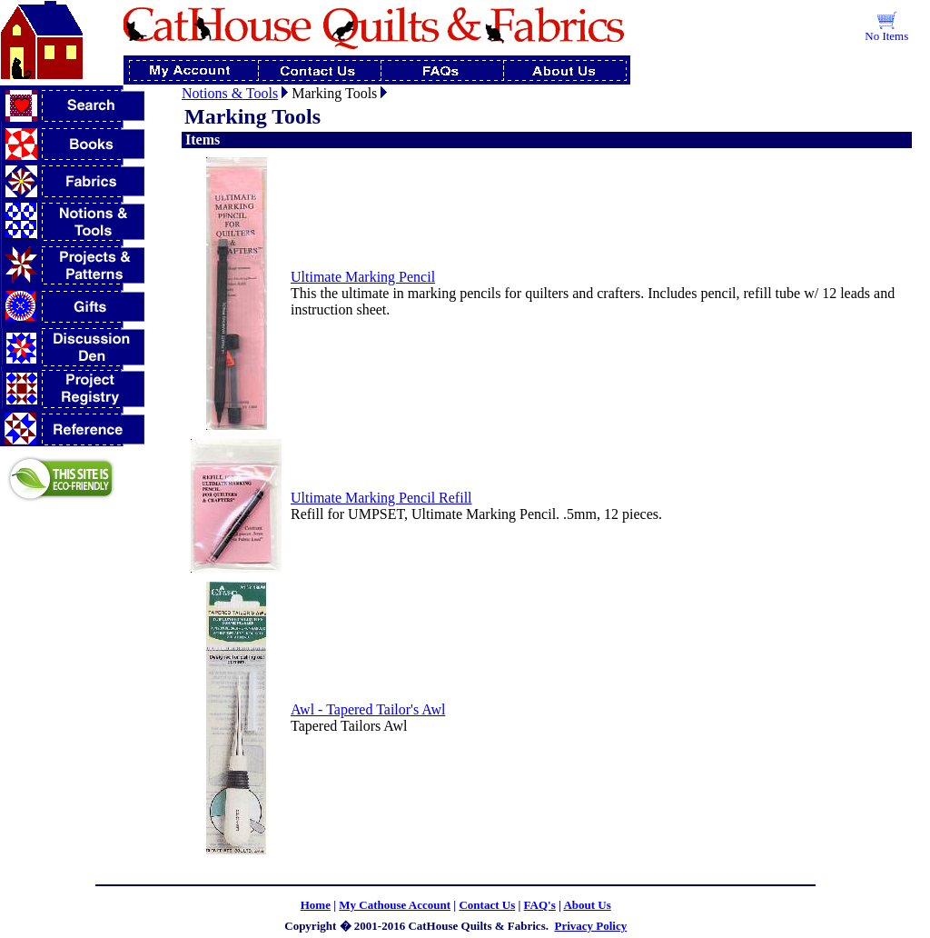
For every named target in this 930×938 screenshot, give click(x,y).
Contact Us (487, 905)
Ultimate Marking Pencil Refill (381, 497)
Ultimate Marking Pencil (363, 276)
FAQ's (540, 905)
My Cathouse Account (394, 905)
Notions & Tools (230, 93)
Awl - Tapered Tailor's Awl (368, 709)
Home (316, 905)
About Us (586, 905)
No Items (886, 36)
